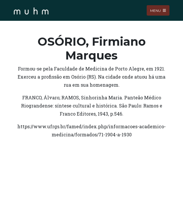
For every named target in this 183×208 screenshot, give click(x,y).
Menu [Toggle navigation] (158, 10)
